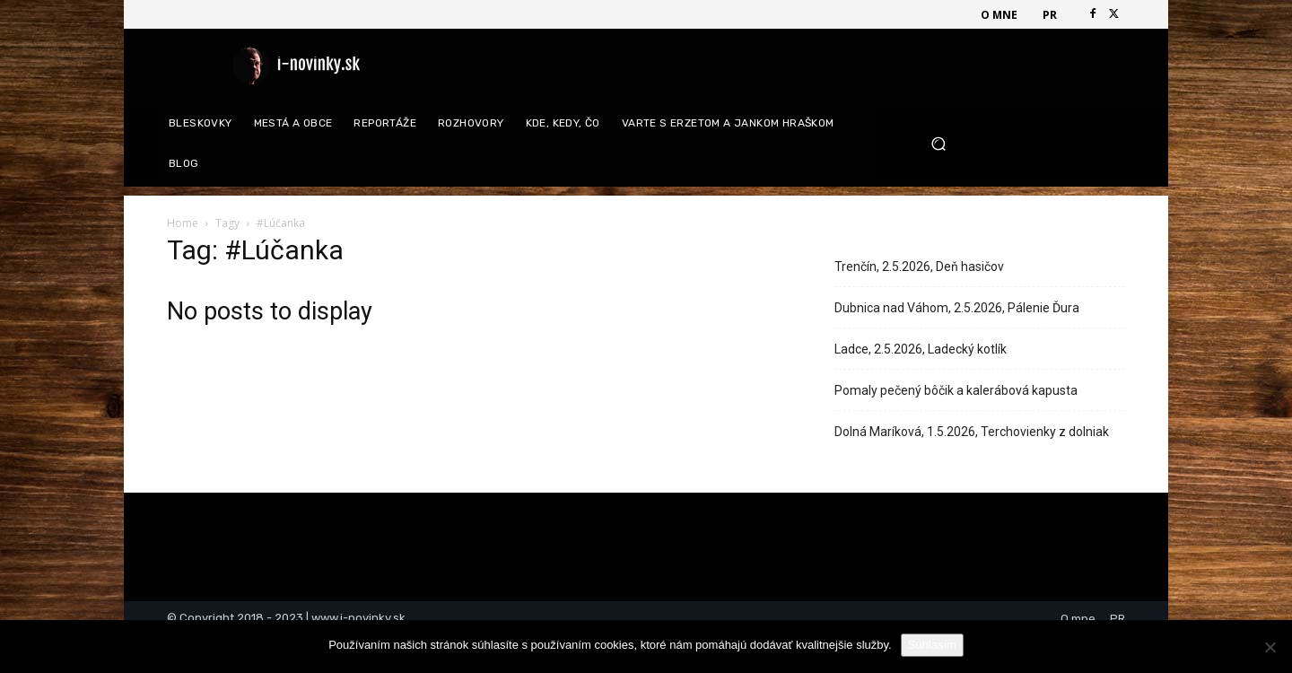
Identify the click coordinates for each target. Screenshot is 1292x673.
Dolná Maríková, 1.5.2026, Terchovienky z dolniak (971, 431)
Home (182, 223)
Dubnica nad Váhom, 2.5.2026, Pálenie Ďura (956, 308)
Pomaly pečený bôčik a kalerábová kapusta (956, 390)
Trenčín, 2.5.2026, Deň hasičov (919, 266)
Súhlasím (932, 644)
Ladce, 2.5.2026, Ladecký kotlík (920, 349)
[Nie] (1270, 647)
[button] (1021, 144)
